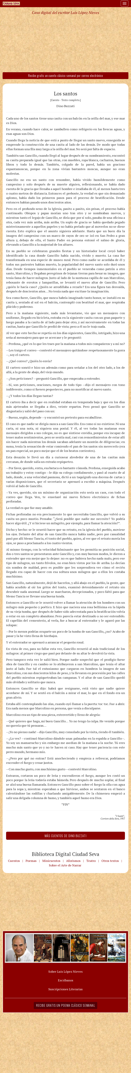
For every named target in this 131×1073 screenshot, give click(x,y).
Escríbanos (65, 980)
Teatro (91, 861)
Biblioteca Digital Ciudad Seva (65, 854)
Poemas (31, 861)
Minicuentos (51, 861)
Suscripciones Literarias (65, 989)
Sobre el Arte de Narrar (65, 865)
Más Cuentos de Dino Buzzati (65, 835)
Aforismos (73, 861)
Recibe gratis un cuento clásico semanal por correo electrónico (65, 75)
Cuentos (14, 861)
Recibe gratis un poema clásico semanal (65, 1005)
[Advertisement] (65, 43)
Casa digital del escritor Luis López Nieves (65, 12)
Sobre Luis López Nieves (65, 971)
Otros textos (110, 861)
